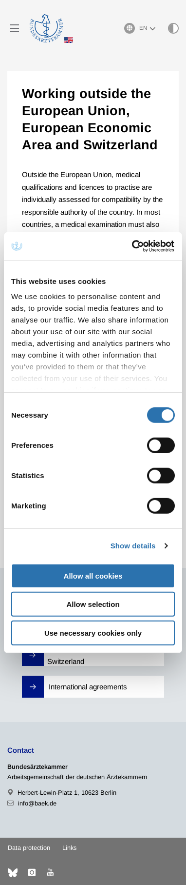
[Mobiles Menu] (14, 28)
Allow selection (92, 604)
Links (69, 847)
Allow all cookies (93, 575)
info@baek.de (37, 803)
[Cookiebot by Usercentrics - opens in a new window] (133, 246)
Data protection (29, 847)
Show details (133, 546)
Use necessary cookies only (93, 632)
